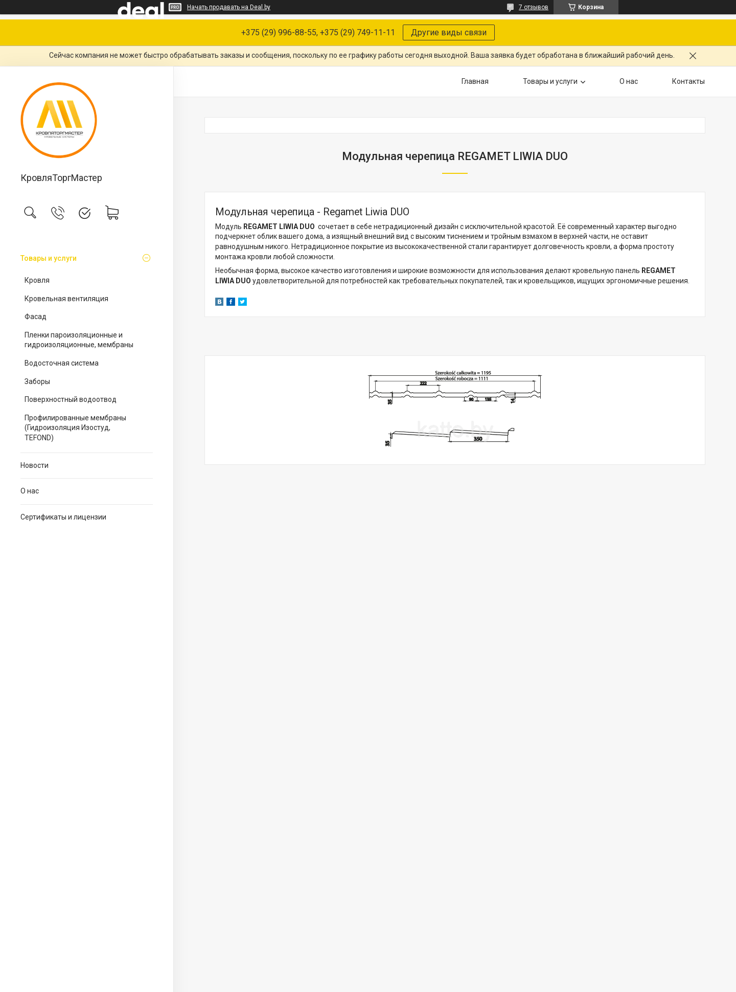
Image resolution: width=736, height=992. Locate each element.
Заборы (37, 381)
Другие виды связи (449, 32)
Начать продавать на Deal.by (228, 7)
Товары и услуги (48, 258)
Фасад (36, 316)
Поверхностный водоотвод (71, 399)
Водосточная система (62, 363)
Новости (34, 465)
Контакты (688, 81)
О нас (29, 491)
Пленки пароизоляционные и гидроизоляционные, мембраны (79, 340)
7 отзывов (533, 7)
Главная (475, 81)
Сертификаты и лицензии (63, 517)
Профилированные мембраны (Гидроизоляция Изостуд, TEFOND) (75, 428)
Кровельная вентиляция (66, 299)
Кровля (37, 280)
